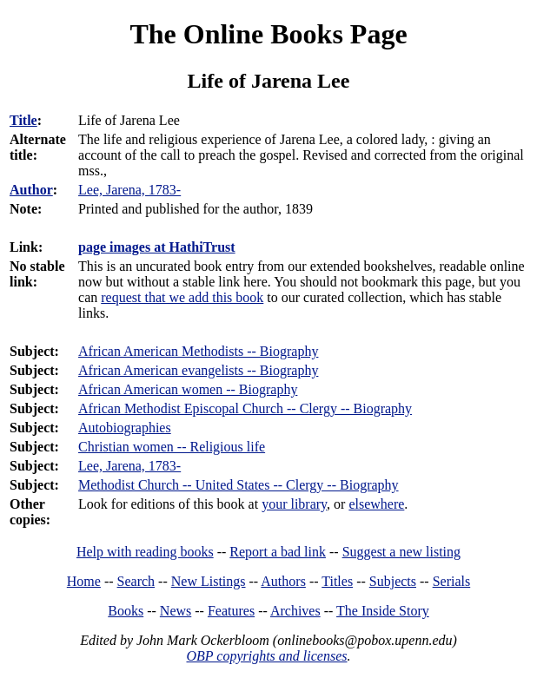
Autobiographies (124, 427)
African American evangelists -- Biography (198, 370)
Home (84, 581)
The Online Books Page (268, 33)
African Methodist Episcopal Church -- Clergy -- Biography (245, 408)
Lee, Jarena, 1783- (129, 465)
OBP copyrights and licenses (266, 655)
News (175, 610)
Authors (283, 581)
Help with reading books (145, 551)
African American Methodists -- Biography (198, 351)
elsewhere (376, 504)
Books (125, 610)
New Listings (208, 581)
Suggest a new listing (401, 551)
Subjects (392, 581)
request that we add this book (182, 297)
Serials (452, 581)
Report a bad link (277, 551)
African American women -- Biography (187, 389)
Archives (295, 610)
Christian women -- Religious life (171, 446)
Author (31, 189)
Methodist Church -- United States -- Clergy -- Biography (238, 484)
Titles (337, 581)
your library (294, 504)
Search (136, 581)
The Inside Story (382, 610)
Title (23, 120)
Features (231, 610)
